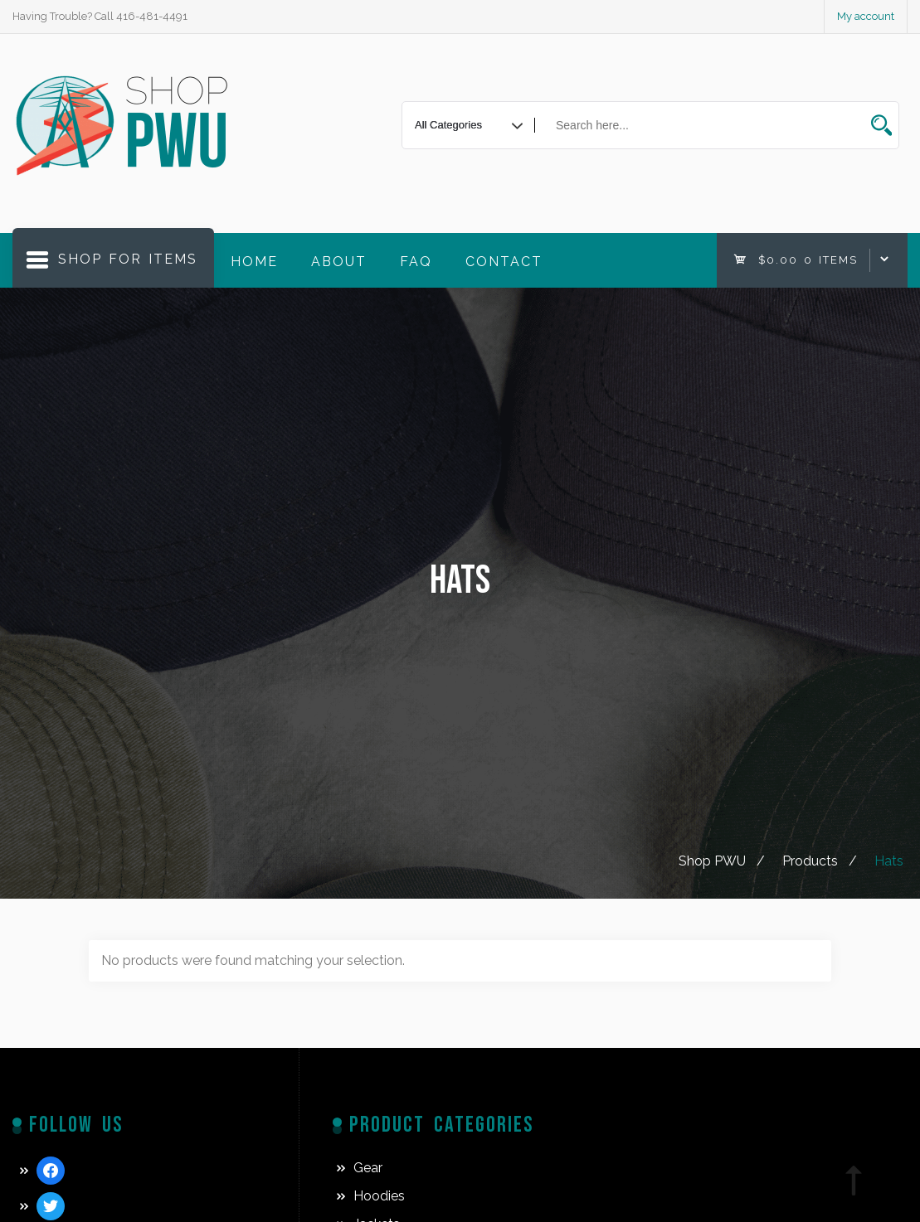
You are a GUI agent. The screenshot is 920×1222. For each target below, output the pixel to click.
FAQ (416, 261)
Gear (367, 1168)
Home (254, 261)
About (339, 261)
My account (865, 16)
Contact (504, 261)
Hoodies (379, 1196)
